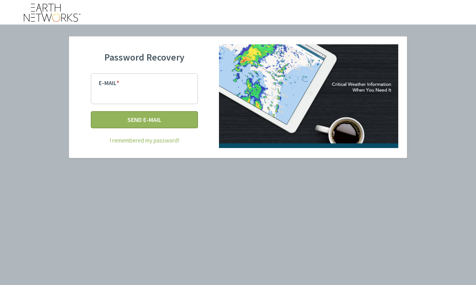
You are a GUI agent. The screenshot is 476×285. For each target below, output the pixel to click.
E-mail (108, 83)
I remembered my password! (144, 140)
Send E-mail (144, 120)
